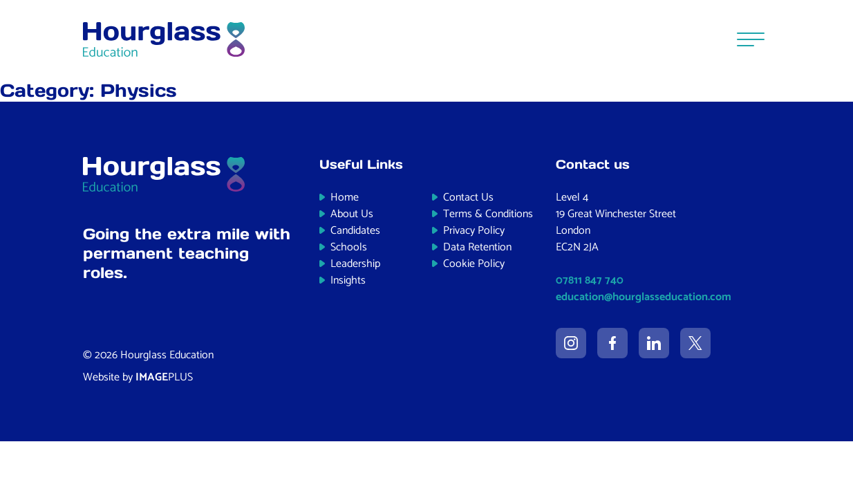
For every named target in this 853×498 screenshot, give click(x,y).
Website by (138, 377)
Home (344, 197)
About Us (351, 214)
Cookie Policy (474, 264)
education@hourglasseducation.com (643, 297)
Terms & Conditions (488, 214)
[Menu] (750, 39)
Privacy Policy (474, 230)
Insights (348, 280)
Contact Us (468, 197)
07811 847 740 (590, 280)
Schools (348, 247)
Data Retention (477, 247)
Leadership (355, 264)
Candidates (355, 230)
